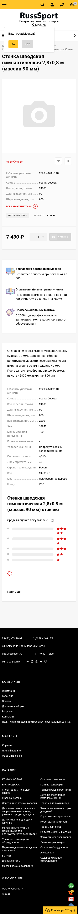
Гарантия (7, 696)
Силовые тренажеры (52, 779)
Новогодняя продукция (54, 821)
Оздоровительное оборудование (51, 859)
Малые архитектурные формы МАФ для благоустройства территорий (19, 831)
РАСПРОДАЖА (11, 784)
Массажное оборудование (17, 866)
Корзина (7, 745)
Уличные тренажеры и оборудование (15, 841)
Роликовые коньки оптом (55, 832)
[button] (60, 910)
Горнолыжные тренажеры (55, 816)
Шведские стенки (12, 798)
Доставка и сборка (13, 706)
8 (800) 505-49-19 (43, 638)
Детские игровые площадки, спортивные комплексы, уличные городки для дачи (18, 811)
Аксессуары (47, 852)
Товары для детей (51, 826)
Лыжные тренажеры (52, 842)
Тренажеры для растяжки (55, 789)
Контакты (8, 716)
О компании (9, 690)
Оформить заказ (12, 755)
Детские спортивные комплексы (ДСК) (52, 796)
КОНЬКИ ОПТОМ (12, 779)
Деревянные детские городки (19, 803)
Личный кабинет (12, 750)
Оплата (6, 701)
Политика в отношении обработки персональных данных (36, 721)
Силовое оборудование (54, 847)
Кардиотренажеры (51, 784)
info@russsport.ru (12, 653)
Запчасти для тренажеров (56, 837)
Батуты (6, 855)
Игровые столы (11, 860)
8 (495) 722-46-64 (12, 638)
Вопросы (7, 711)
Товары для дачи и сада (54, 803)
